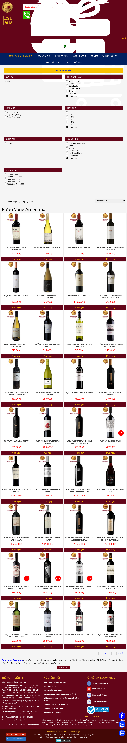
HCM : (15, 738)
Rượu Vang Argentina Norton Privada (47, 438)
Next (121, 553)
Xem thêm (63, 567)
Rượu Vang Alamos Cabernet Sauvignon (16, 148)
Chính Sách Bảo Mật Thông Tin (56, 604)
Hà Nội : (16, 734)
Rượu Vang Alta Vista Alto (79, 195)
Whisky (105, 56)
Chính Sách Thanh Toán (53, 608)
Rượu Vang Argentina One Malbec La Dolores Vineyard (79, 438)
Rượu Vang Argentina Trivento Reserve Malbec (79, 487)
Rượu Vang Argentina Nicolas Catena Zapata (16, 438)
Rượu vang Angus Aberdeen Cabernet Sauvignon (16, 293)
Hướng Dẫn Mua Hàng (53, 590)
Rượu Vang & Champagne (21, 56)
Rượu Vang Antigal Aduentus (16, 341)
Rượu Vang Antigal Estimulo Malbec (48, 342)
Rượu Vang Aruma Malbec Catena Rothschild (111, 487)
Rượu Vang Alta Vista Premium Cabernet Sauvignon (110, 196)
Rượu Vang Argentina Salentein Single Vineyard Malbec (110, 438)
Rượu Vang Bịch (44, 56)
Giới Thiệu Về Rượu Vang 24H (55, 582)
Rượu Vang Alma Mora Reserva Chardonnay (48, 196)
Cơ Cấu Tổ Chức (50, 586)
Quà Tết (95, 56)
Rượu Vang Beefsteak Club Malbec (79, 534)
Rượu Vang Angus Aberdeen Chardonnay (47, 293)
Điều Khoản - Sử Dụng (52, 612)
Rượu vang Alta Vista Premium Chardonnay (16, 245)
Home (4, 101)
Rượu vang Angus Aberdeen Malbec (79, 292)
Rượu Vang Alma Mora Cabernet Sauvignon (110, 148)
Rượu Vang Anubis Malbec (110, 341)
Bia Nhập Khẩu (63, 56)
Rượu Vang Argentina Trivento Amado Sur (48, 487)
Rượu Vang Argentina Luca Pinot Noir (110, 390)
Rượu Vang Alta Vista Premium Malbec (47, 245)
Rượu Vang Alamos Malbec (79, 147)
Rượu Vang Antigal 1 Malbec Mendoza (110, 293)
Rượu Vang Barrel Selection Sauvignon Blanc (16, 535)
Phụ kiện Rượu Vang (52, 62)
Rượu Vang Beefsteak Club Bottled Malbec (47, 535)
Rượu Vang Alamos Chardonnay (47, 147)
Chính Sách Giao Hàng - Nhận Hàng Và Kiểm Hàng (61, 599)
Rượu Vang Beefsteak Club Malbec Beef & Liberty (111, 535)
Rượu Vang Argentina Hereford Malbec (48, 390)
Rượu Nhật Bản (81, 56)
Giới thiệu (79, 62)
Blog (67, 62)
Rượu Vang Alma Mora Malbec (16, 195)
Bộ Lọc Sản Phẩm (64, 70)
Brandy (114, 56)
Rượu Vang (12, 101)
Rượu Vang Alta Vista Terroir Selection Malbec (110, 245)
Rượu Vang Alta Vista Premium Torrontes (79, 245)
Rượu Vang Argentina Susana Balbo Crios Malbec (16, 487)
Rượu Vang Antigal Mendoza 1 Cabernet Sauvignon (79, 342)
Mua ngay (16, 158)
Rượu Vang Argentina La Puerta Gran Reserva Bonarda (79, 390)
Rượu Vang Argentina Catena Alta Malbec (16, 390)
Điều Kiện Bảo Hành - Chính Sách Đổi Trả (60, 594)
